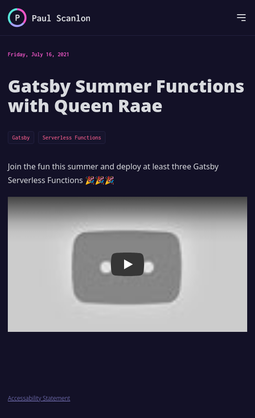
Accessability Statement (39, 398)
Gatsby (21, 137)
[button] (127, 264)
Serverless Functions (71, 137)
